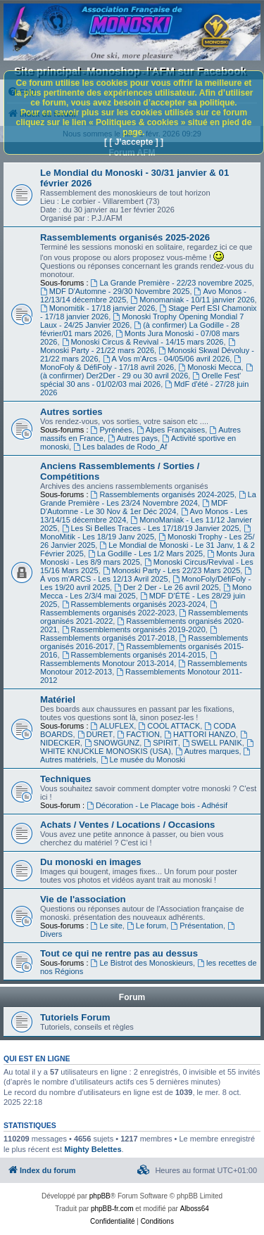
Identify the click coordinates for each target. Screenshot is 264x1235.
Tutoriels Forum (75, 1017)
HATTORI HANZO (200, 734)
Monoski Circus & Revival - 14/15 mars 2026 (143, 342)
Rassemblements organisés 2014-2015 (134, 655)
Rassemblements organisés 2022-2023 (129, 609)
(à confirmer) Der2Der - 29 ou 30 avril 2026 (147, 372)
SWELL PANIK (212, 742)
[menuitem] (143, 1170)
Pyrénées (111, 429)
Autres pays (133, 438)
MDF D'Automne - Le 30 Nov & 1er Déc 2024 (134, 507)
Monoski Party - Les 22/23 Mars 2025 (172, 570)
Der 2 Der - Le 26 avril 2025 (166, 587)
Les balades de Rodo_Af (120, 446)
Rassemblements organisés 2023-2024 (134, 604)
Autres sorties (71, 412)
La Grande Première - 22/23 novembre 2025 (171, 283)
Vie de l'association (83, 899)
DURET (95, 734)
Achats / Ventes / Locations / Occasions (127, 824)
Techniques (65, 779)
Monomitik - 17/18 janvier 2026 (97, 308)
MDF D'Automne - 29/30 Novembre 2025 (114, 291)
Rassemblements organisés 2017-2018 (129, 634)
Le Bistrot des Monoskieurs (142, 963)
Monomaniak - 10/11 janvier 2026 (192, 299)
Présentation (196, 925)
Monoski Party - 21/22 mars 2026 (138, 346)
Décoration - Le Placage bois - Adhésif (157, 805)
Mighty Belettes (92, 1149)
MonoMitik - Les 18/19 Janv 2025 (146, 533)
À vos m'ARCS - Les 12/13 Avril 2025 (146, 575)
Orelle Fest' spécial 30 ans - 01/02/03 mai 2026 (140, 379)
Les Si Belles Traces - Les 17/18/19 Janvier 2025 (150, 528)
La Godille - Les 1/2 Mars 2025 (145, 553)
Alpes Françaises (171, 429)
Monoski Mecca (209, 367)
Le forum (146, 925)
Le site (106, 925)
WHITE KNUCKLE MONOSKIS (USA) (148, 747)
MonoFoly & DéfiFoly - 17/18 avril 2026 (141, 363)
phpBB (100, 1196)
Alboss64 (194, 1208)
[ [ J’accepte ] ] (133, 142)
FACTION (138, 734)
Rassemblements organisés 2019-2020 (134, 629)
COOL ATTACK (169, 726)
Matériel (57, 699)
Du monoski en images (91, 862)
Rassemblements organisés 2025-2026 (125, 237)
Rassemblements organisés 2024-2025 (162, 494)
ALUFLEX (112, 726)
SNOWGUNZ (111, 742)
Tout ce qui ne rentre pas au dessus (119, 953)
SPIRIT (160, 742)
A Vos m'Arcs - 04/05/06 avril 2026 (166, 358)
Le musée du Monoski (143, 759)
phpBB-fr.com (112, 1208)
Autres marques (207, 751)
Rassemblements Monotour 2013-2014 (129, 659)
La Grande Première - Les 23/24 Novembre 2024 (148, 498)
